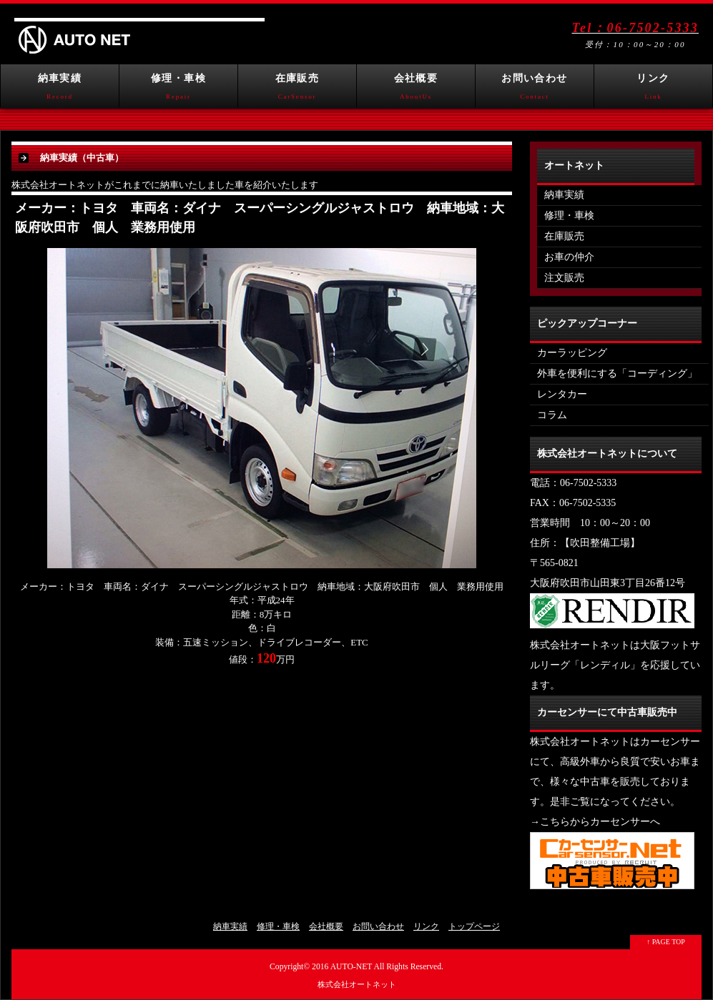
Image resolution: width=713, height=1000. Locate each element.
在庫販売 (297, 90)
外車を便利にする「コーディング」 (617, 373)
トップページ (474, 926)
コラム (552, 415)
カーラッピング (572, 352)
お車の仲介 (569, 257)
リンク (653, 90)
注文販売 (564, 277)
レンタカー (562, 394)
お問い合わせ (535, 90)
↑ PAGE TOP (665, 942)
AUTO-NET (351, 966)
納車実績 (60, 90)
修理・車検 (178, 90)
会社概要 (416, 90)
